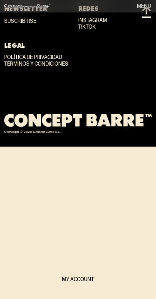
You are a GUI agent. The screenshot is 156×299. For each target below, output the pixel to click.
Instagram (92, 20)
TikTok (87, 27)
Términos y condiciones (36, 63)
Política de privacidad (33, 57)
